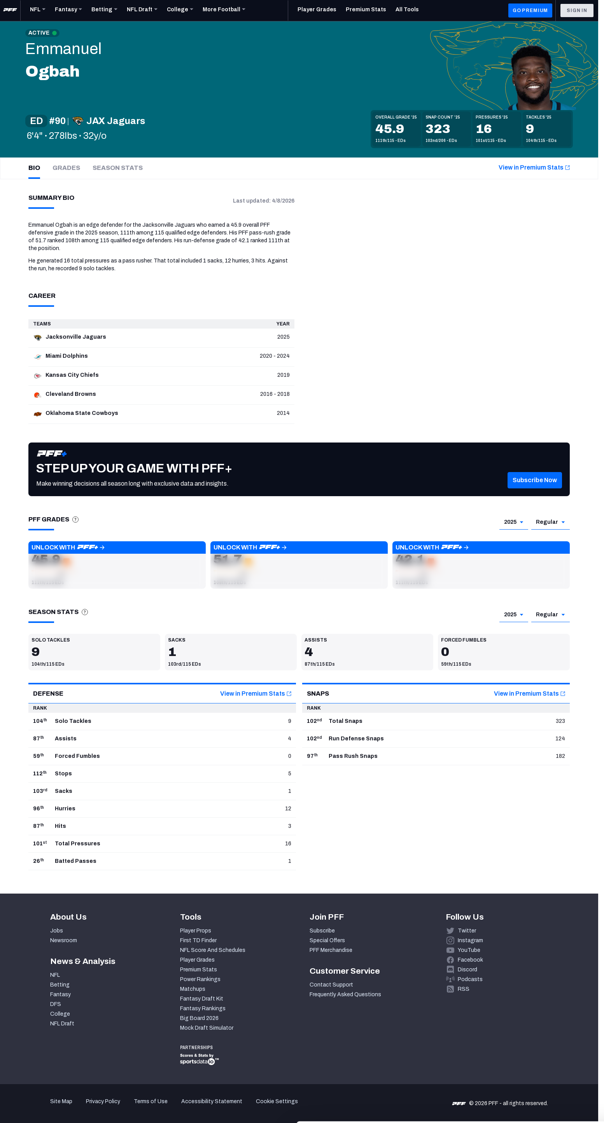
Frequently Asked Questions (345, 994)
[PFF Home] (10, 10)
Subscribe (322, 931)
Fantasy (60, 994)
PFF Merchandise (331, 950)
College (60, 1014)
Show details (120, 1107)
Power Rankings (200, 979)
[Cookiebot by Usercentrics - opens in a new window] (50, 1108)
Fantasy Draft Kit (201, 999)
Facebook (470, 960)
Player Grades (197, 960)
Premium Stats (198, 970)
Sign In (577, 10)
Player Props (195, 931)
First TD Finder (198, 940)
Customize (539, 1074)
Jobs (56, 931)
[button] (117, 565)
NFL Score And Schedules (212, 950)
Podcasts (470, 979)
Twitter (467, 931)
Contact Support (331, 985)
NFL (55, 975)
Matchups (192, 989)
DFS (55, 1004)
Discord (467, 970)
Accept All (539, 1051)
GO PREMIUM (530, 10)
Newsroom (63, 940)
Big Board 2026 (199, 1018)
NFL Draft (62, 1024)
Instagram (470, 940)
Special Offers (327, 940)
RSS (463, 989)
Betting (60, 985)
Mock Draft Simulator (206, 1028)
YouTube (469, 950)
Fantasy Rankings (203, 1008)
